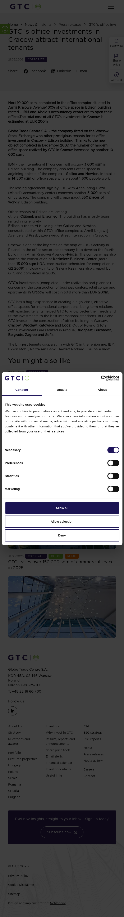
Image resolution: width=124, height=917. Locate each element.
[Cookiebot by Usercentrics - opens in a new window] (101, 378)
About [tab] (102, 389)
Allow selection (62, 521)
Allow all (62, 508)
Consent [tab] (21, 389)
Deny (62, 535)
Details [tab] (62, 389)
